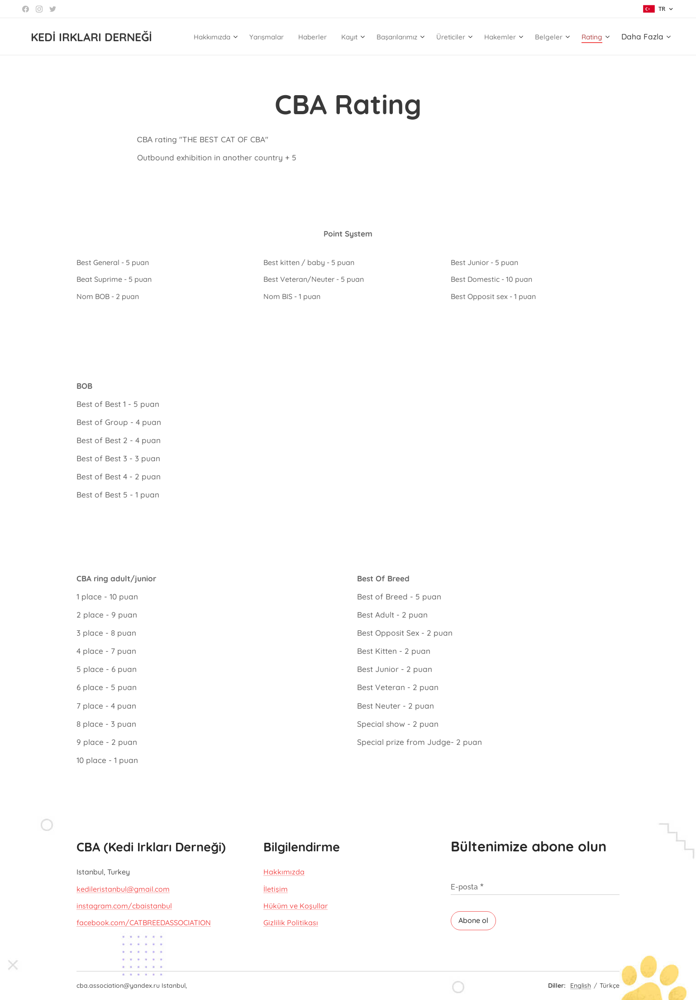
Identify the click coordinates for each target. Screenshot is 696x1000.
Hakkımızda (284, 871)
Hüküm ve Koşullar (295, 905)
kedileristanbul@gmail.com (123, 888)
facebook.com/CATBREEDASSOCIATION (143, 922)
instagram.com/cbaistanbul (124, 905)
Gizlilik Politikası (290, 922)
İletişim (275, 888)
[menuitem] (222, 36)
